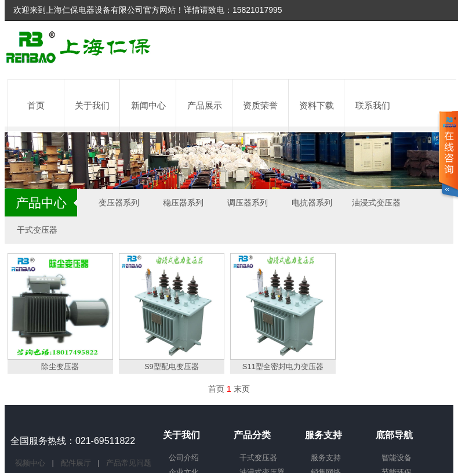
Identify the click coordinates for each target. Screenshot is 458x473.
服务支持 (326, 457)
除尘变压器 (60, 366)
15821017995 (257, 10)
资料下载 (316, 105)
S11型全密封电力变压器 (282, 366)
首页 (36, 105)
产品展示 (204, 105)
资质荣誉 (260, 105)
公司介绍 (184, 457)
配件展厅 (77, 462)
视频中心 (31, 462)
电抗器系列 (312, 202)
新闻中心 (148, 105)
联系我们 (372, 105)
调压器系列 (247, 202)
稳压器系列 (183, 202)
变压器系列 (119, 202)
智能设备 (396, 457)
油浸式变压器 (376, 202)
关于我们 (92, 105)
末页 (242, 388)
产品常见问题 (128, 462)
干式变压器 (37, 229)
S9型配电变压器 (171, 366)
